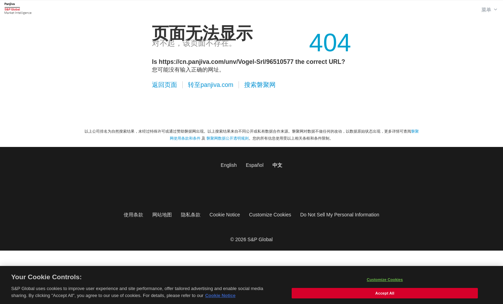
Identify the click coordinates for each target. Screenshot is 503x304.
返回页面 (164, 84)
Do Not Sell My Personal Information (339, 214)
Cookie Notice (225, 214)
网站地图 (162, 214)
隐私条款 (191, 214)
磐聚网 (17, 8)
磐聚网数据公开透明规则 (227, 138)
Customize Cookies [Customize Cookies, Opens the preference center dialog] (385, 281)
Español (255, 165)
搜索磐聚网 (260, 84)
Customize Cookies (270, 214)
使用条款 (133, 214)
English (229, 165)
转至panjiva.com (210, 84)
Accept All (384, 295)
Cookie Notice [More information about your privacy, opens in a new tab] (220, 297)
